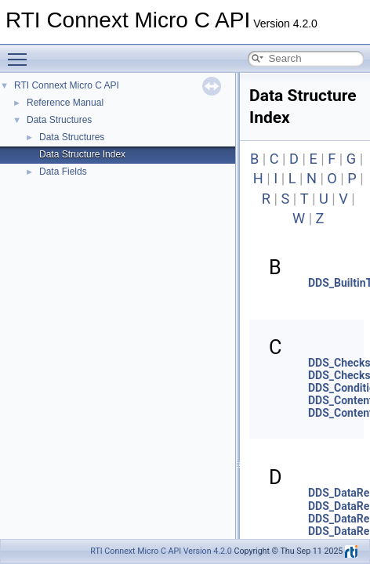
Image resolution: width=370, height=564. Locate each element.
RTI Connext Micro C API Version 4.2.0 (161, 551)
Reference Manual (65, 102)
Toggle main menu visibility (21, 52)
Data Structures (59, 119)
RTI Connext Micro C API (66, 85)
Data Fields (63, 171)
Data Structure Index (82, 154)
